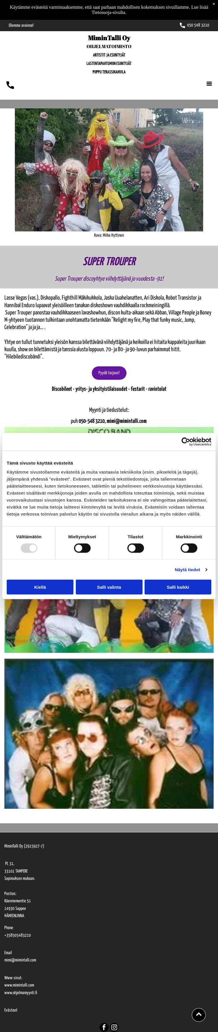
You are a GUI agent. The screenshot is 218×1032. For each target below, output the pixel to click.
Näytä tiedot (187, 569)
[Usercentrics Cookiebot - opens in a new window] (185, 441)
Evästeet (10, 1010)
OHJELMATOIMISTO (109, 46)
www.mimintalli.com (19, 985)
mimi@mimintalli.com (20, 960)
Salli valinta (109, 587)
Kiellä (40, 587)
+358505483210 (17, 935)
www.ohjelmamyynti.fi (20, 993)
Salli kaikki (178, 587)
